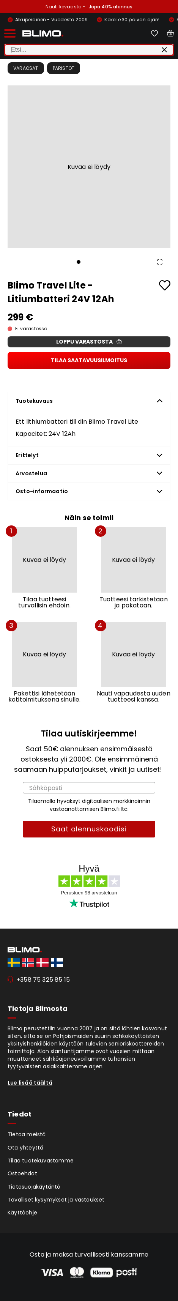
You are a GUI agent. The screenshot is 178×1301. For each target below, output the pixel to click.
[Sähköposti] (89, 787)
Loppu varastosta (89, 341)
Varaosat (25, 68)
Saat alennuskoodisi (89, 829)
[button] (89, 166)
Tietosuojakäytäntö (34, 1187)
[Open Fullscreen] (159, 262)
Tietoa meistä (27, 1134)
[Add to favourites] (164, 285)
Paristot (64, 68)
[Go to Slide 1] (78, 262)
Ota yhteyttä (25, 1147)
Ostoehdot (22, 1173)
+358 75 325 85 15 (43, 979)
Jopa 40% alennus (111, 6)
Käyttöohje (22, 1212)
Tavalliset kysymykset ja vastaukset (56, 1199)
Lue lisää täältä (30, 1083)
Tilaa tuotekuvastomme (41, 1160)
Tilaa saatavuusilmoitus (89, 360)
